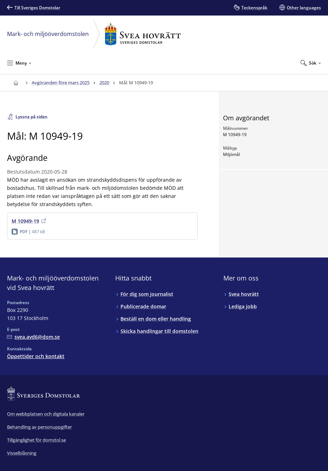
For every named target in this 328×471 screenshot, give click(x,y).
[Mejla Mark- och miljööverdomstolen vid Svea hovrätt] (33, 337)
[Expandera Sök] (310, 62)
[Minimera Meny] (19, 62)
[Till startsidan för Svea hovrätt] (15, 82)
